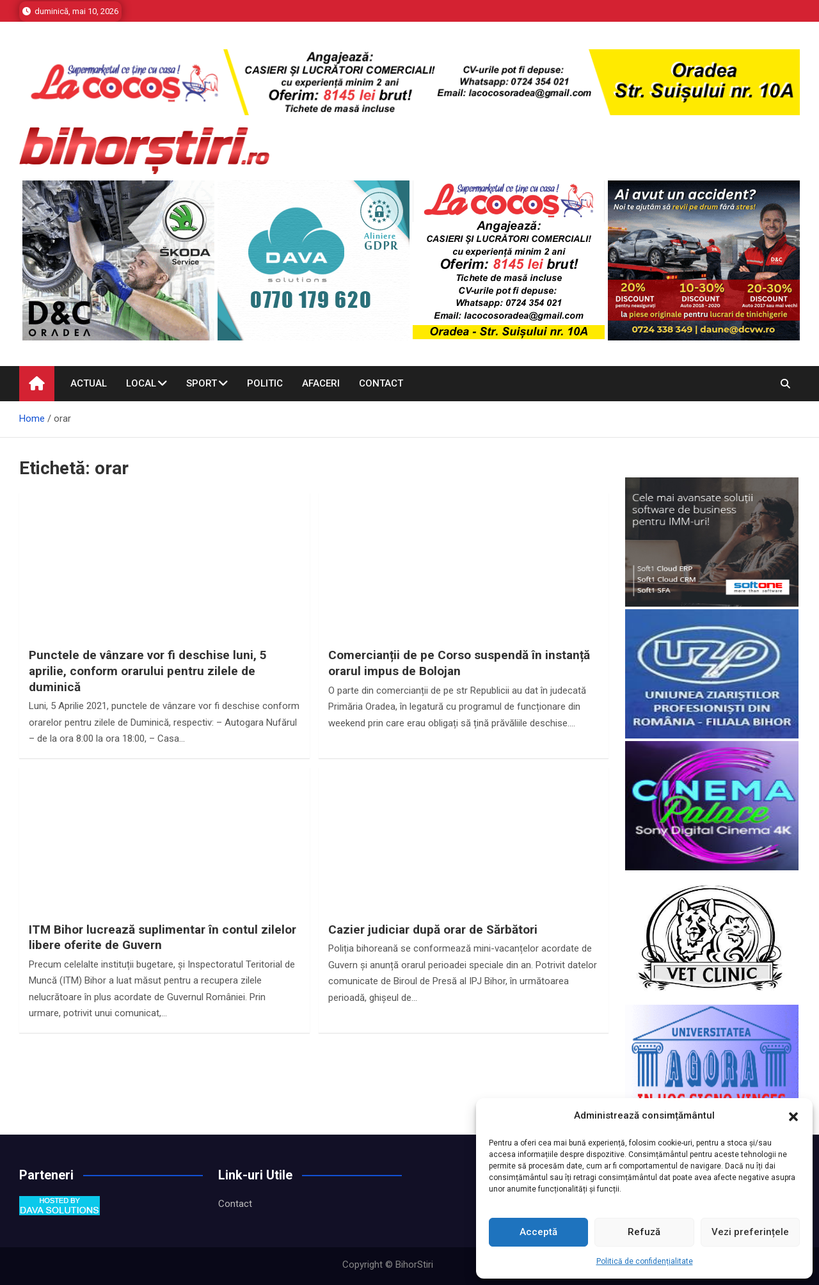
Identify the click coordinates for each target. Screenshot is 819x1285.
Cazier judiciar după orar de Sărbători (432, 929)
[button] (793, 1116)
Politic (265, 383)
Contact (381, 383)
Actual (88, 383)
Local (141, 383)
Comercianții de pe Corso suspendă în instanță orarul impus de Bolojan (459, 663)
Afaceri (321, 383)
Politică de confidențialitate (644, 1261)
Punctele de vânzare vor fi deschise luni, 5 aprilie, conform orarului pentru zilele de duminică (148, 671)
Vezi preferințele (750, 1232)
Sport (201, 383)
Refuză (644, 1232)
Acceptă (538, 1232)
